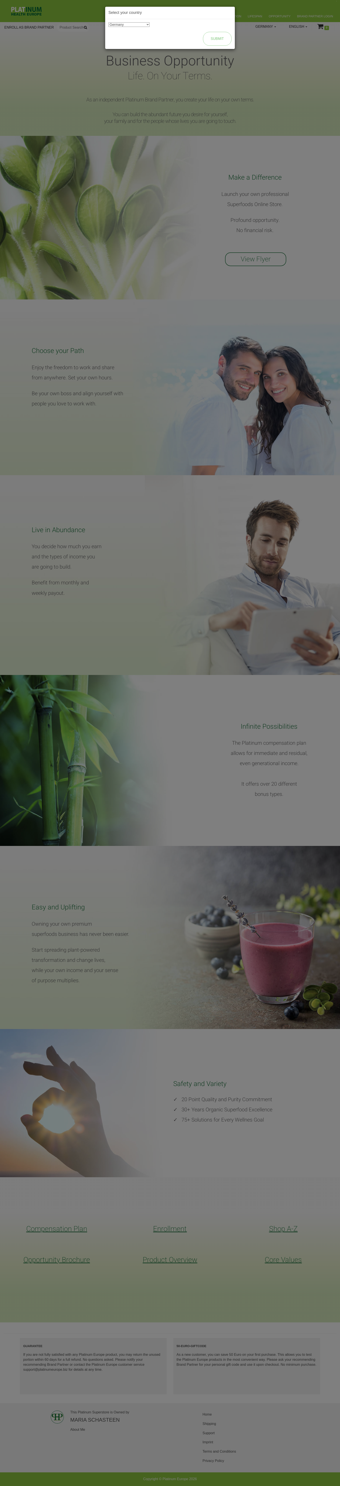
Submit (217, 39)
